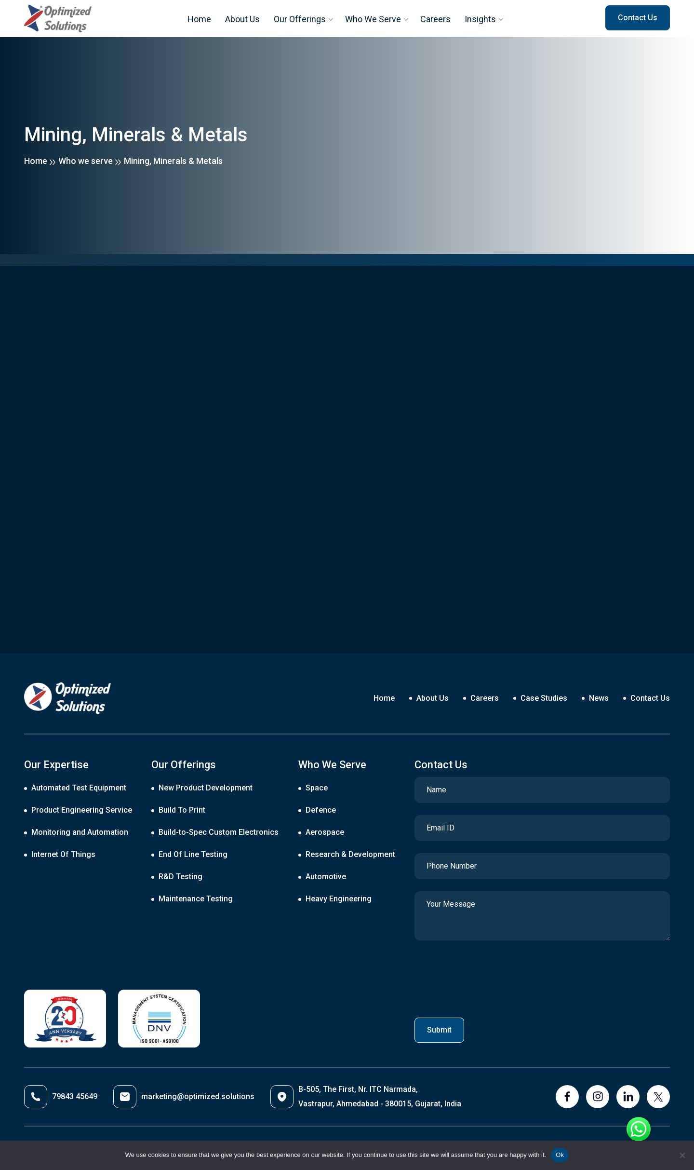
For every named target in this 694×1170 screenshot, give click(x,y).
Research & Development (350, 854)
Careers (436, 19)
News (599, 698)
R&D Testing (180, 876)
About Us (242, 19)
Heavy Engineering (339, 898)
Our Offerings (299, 19)
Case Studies (543, 698)
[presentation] (487, 976)
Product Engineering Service (81, 810)
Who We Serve (373, 19)
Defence (321, 810)
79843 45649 (60, 1096)
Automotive (326, 876)
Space (317, 787)
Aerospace (325, 832)
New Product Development (206, 787)
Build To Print (182, 810)
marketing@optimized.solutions (183, 1096)
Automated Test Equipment (78, 787)
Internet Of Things (63, 854)
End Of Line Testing (193, 854)
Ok (560, 1154)
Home (199, 19)
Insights (480, 19)
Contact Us (650, 698)
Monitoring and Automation (79, 832)
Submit (439, 1029)
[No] (682, 1155)
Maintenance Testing (196, 898)
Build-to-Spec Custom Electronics (219, 832)
